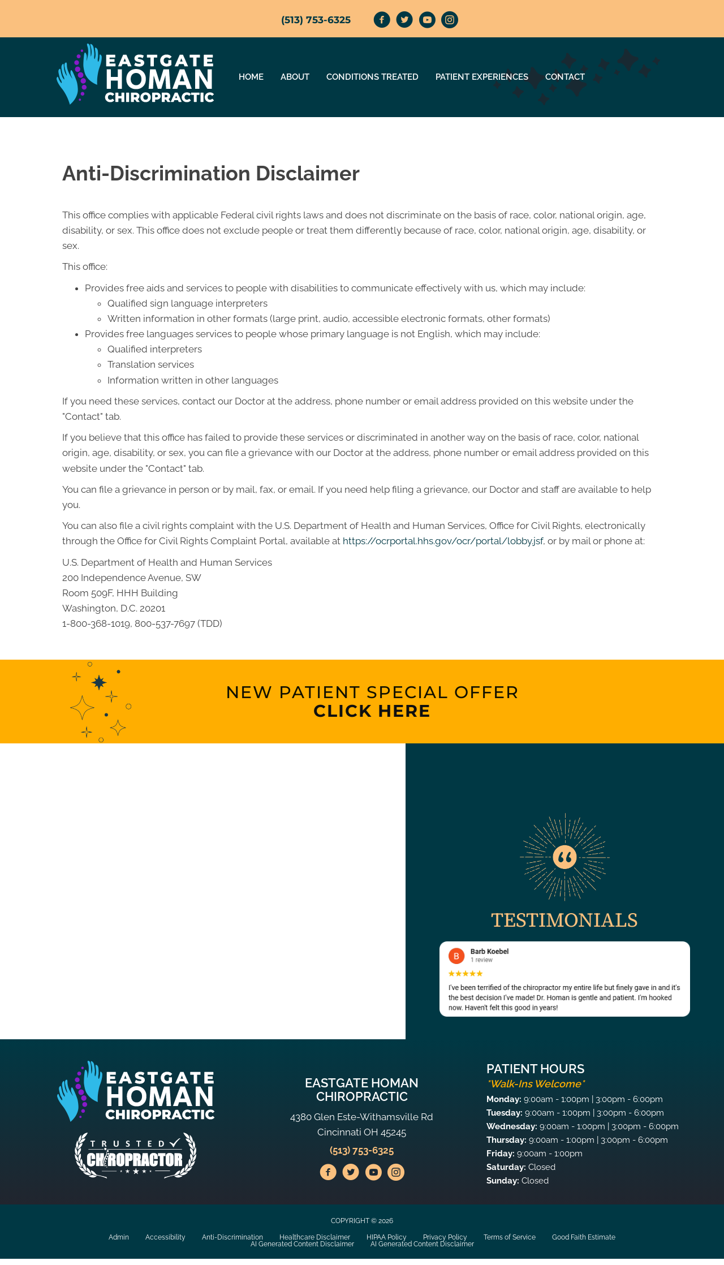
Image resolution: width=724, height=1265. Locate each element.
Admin (119, 1237)
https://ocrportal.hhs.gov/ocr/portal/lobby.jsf (443, 541)
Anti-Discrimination (232, 1237)
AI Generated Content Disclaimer (302, 1244)
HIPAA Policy (387, 1237)
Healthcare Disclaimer (314, 1237)
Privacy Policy (445, 1237)
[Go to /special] (372, 701)
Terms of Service (510, 1237)
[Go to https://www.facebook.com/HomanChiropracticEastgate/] (381, 21)
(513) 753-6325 (316, 19)
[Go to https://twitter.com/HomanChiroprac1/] (404, 21)
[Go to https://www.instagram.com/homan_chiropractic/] (449, 21)
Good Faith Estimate (583, 1237)
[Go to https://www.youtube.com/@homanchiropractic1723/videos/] (427, 21)
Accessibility (165, 1237)
